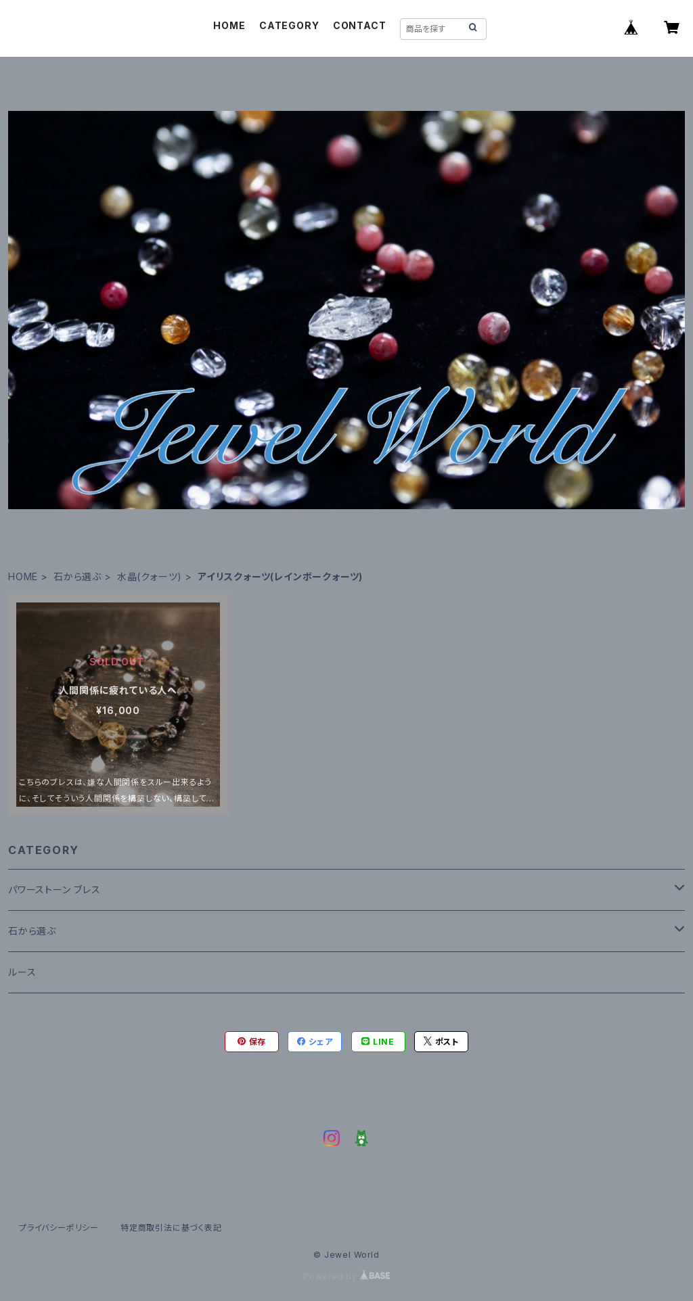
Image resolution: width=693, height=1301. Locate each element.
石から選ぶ (77, 576)
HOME (229, 25)
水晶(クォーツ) (149, 576)
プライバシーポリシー (59, 1228)
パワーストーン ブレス (54, 889)
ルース (22, 972)
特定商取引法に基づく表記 (171, 1228)
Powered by (346, 1276)
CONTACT (359, 25)
